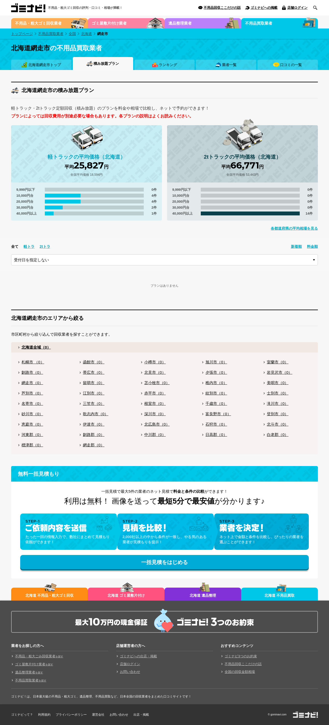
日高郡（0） (216, 434)
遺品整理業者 (180, 23)
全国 (72, 34)
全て (14, 246)
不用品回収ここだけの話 (222, 8)
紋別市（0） (216, 393)
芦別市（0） (32, 393)
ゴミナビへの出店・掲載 (138, 656)
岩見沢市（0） (279, 372)
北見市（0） (155, 372)
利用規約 (44, 714)
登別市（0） (277, 414)
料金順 (312, 246)
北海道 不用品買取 (279, 595)
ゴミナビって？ (22, 714)
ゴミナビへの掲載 (264, 8)
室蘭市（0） (277, 362)
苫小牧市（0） (157, 383)
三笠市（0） (93, 403)
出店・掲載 (141, 714)
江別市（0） (93, 393)
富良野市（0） (218, 414)
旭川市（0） (216, 362)
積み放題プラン (106, 63)
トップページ (22, 34)
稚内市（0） (216, 383)
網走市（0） (32, 383)
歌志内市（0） (95, 414)
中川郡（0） (155, 434)
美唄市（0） (277, 383)
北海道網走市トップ (44, 65)
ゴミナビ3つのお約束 (241, 656)
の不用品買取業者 (56, 48)
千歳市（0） (216, 403)
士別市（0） (277, 393)
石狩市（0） (216, 424)
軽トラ (29, 246)
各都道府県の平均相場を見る (294, 228)
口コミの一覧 (291, 65)
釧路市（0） (32, 372)
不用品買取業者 (258, 23)
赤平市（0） (155, 393)
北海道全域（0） (36, 347)
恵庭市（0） (32, 424)
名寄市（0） (32, 403)
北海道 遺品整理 (203, 595)
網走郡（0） (93, 445)
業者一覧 (229, 65)
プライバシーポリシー (71, 714)
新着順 (296, 246)
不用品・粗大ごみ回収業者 (39, 656)
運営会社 (98, 714)
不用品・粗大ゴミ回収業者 (38, 23)
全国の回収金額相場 (240, 672)
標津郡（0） (32, 445)
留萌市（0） (93, 383)
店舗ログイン (297, 8)
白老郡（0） (277, 434)
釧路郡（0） (93, 434)
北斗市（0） (277, 424)
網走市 (102, 34)
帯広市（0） (93, 372)
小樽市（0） (155, 362)
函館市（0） (93, 362)
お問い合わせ (130, 672)
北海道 (86, 34)
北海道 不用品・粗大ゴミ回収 (49, 595)
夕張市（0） (216, 372)
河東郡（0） (32, 434)
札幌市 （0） (33, 362)
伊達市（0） (93, 424)
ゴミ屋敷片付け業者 (109, 23)
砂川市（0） (32, 414)
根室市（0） (155, 403)
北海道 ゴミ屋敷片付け (126, 595)
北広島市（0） (157, 424)
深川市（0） (155, 414)
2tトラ (45, 246)
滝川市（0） (277, 403)
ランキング (168, 65)
